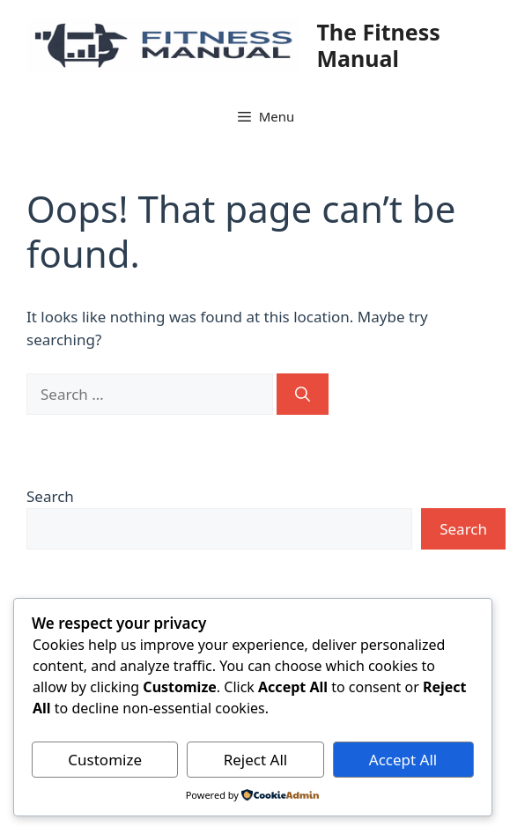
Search (50, 496)
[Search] (303, 394)
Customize (105, 759)
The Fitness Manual (378, 45)
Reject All (256, 759)
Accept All (403, 759)
